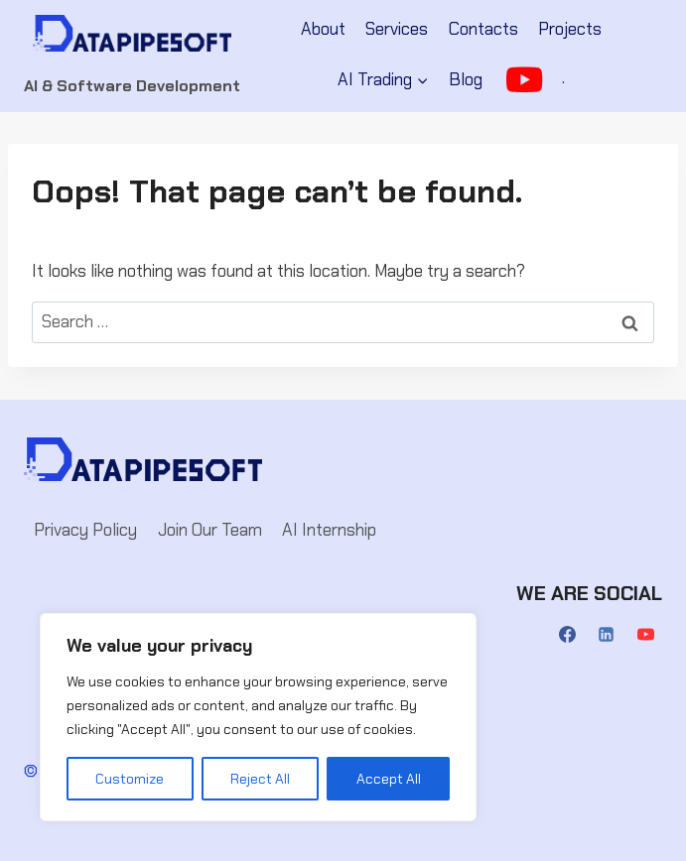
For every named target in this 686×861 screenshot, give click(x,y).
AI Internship (329, 530)
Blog (465, 79)
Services (396, 29)
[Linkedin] (606, 635)
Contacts (483, 29)
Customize (129, 779)
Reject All (260, 779)
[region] (258, 717)
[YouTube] (645, 635)
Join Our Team (210, 530)
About (323, 29)
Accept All (388, 779)
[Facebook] (568, 635)
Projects (570, 29)
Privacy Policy (85, 530)
